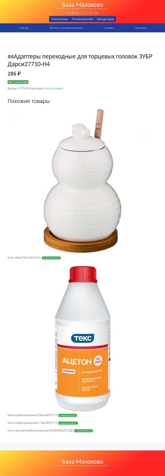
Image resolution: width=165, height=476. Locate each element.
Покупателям (59, 19)
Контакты (141, 28)
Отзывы (109, 28)
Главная (23, 28)
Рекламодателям (82, 19)
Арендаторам (105, 19)
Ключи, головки (53, 88)
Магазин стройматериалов (66, 28)
